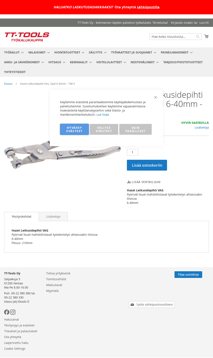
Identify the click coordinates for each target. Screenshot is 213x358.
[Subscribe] (195, 293)
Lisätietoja (202, 127)
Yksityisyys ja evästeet (106, 297)
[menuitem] (13, 52)
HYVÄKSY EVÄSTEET (74, 129)
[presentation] (153, 311)
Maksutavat (54, 303)
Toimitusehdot (56, 297)
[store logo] (27, 37)
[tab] (21, 216)
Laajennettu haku (103, 315)
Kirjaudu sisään (182, 23)
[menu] (106, 62)
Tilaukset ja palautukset (107, 303)
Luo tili (204, 23)
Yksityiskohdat (21, 216)
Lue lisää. (103, 114)
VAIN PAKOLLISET (135, 129)
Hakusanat (98, 292)
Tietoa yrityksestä (58, 292)
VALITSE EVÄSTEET (104, 129)
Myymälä (52, 309)
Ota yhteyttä (99, 309)
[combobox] (176, 36)
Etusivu (8, 83)
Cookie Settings (101, 321)
